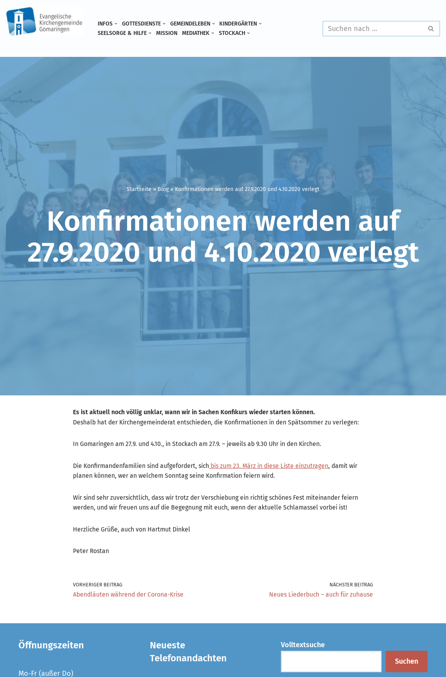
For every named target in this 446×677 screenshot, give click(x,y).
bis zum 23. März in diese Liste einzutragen (302, 484)
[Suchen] (372, 28)
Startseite (139, 189)
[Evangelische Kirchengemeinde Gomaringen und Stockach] (45, 21)
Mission (176, 34)
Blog (163, 189)
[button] (118, 23)
